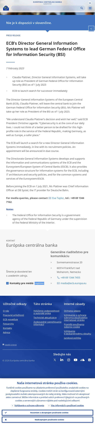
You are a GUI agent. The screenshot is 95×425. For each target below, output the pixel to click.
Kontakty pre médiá (21, 283)
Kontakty (7, 328)
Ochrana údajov (72, 310)
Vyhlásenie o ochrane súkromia (29, 405)
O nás (6, 310)
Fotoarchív (8, 323)
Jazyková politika (72, 337)
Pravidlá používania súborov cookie (74, 325)
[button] (90, 3)
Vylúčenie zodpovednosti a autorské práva (46, 312)
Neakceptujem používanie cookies (49, 419)
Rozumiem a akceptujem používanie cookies (49, 412)
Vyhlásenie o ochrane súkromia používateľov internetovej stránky (75, 318)
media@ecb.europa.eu (73, 283)
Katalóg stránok (11, 345)
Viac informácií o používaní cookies (67, 405)
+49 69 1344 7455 (70, 277)
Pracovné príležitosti (13, 315)
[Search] (46, 8)
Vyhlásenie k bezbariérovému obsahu (77, 332)
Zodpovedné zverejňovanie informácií (47, 323)
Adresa (6, 332)
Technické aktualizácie (45, 317)
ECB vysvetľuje (10, 319)
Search (82, 8)
